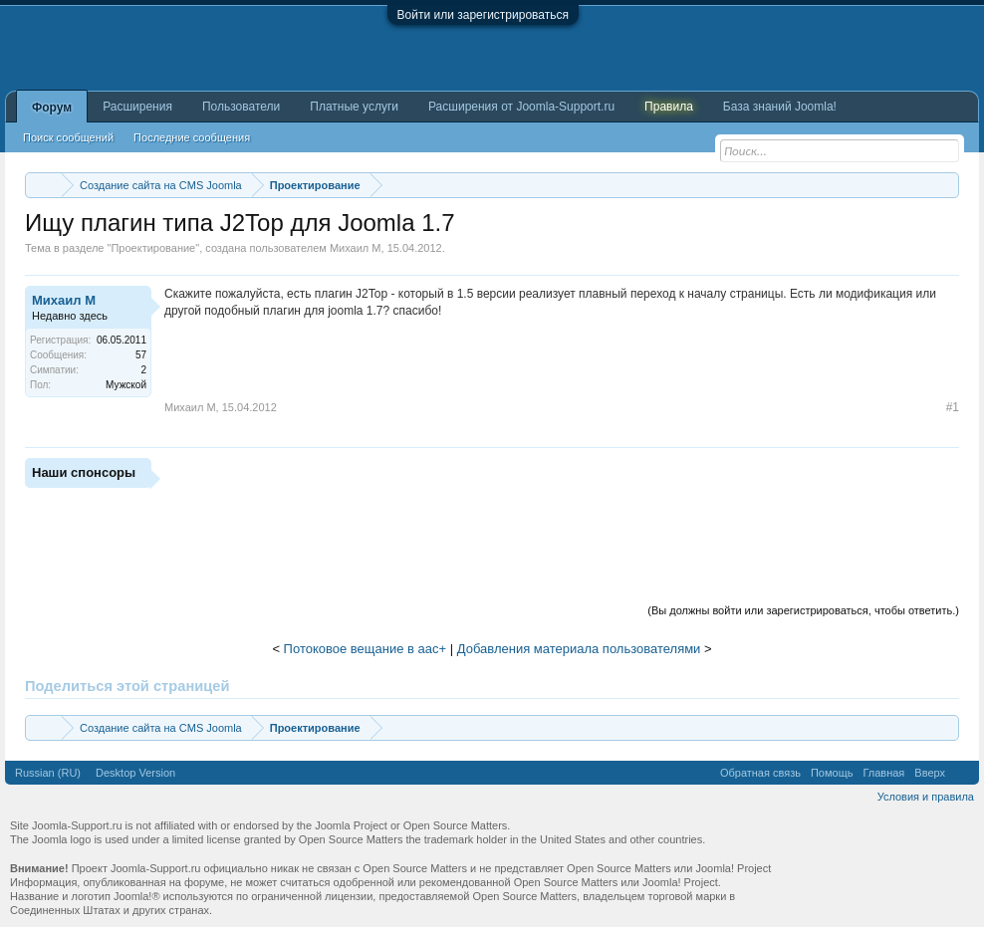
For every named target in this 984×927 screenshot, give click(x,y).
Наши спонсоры (83, 472)
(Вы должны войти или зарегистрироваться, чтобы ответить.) (803, 610)
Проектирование (153, 248)
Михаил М (355, 248)
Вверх (929, 773)
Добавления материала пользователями (579, 648)
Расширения (137, 107)
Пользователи (241, 107)
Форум (52, 108)
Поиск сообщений (68, 137)
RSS (962, 773)
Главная (883, 773)
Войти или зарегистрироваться (483, 15)
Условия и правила (925, 797)
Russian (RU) (48, 773)
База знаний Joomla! (780, 107)
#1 (952, 407)
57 (140, 354)
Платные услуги (354, 107)
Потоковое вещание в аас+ (365, 648)
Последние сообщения (191, 137)
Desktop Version (135, 773)
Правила (668, 107)
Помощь (832, 773)
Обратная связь (760, 773)
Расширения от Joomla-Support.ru (521, 107)
